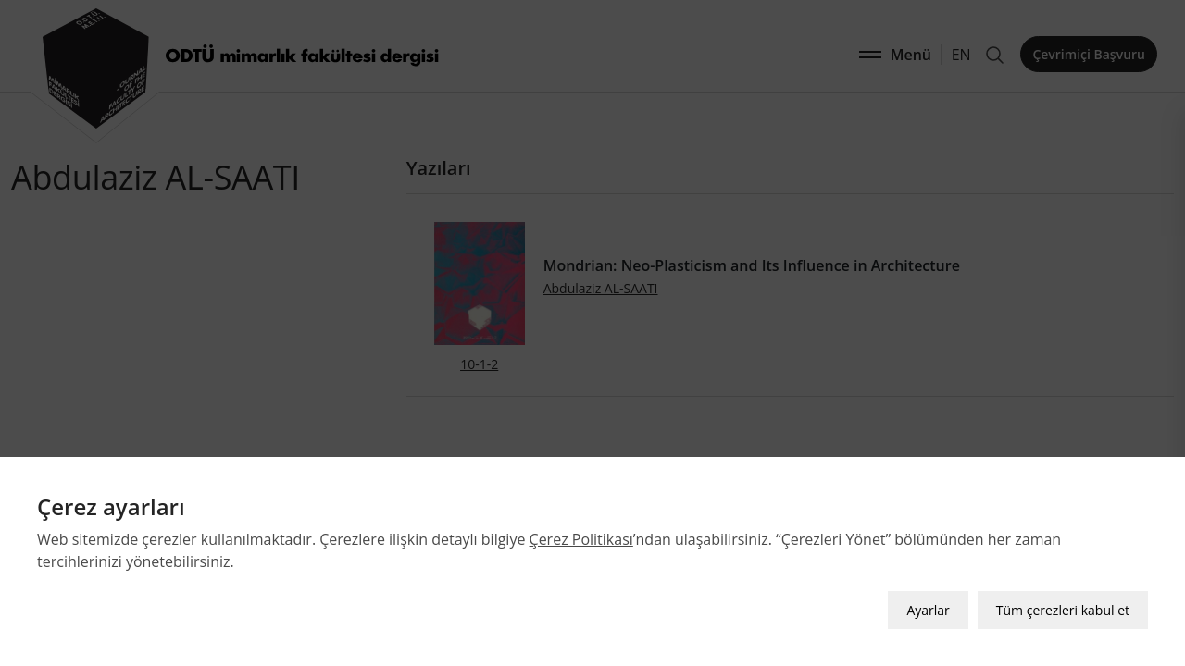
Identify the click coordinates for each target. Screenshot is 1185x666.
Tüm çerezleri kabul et (1062, 610)
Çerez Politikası (581, 539)
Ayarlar (927, 610)
